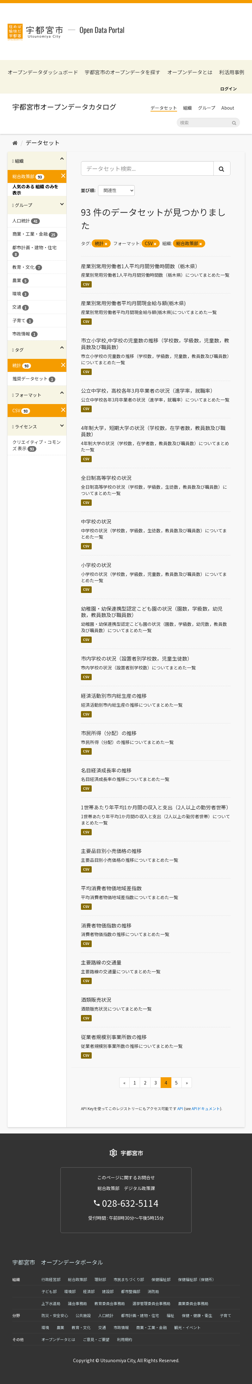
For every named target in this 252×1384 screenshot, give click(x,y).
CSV (86, 284)
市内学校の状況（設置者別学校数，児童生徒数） (136, 658)
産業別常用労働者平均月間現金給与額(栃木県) (133, 303)
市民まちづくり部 (129, 1279)
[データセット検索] (208, 122)
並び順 (87, 190)
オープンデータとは (189, 72)
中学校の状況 (96, 521)
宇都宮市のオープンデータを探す (122, 72)
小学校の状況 (96, 565)
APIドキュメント (206, 1108)
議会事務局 (77, 1303)
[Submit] (234, 122)
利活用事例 (231, 72)
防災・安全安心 (54, 1315)
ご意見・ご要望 (96, 1339)
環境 (45, 1327)
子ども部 (49, 1291)
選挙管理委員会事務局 (151, 1303)
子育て (225, 1315)
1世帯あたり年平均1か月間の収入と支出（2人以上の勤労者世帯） (156, 807)
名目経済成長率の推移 (106, 770)
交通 (102, 1327)
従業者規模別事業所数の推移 (114, 1037)
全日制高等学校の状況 (106, 477)
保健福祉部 (160, 1279)
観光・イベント (187, 1327)
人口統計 (106, 1315)
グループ (206, 108)
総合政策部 (77, 1279)
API (180, 1108)
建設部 (108, 1291)
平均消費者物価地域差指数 (111, 888)
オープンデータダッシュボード (43, 72)
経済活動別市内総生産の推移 (114, 695)
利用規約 (124, 1339)
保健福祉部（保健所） (197, 1279)
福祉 (170, 1315)
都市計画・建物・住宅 (140, 1315)
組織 (187, 108)
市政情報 (121, 1327)
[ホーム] (15, 142)
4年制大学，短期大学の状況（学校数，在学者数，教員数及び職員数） (153, 431)
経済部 (89, 1291)
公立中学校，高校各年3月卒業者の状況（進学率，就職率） (148, 390)
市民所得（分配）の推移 (109, 733)
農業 (60, 1327)
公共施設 (83, 1315)
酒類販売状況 (96, 999)
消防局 (153, 1291)
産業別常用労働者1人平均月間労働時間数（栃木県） (140, 266)
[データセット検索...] (147, 168)
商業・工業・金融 (151, 1327)
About (227, 108)
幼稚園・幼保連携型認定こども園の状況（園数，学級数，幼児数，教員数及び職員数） (152, 612)
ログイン (228, 89)
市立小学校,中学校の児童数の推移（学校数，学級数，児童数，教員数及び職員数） (155, 343)
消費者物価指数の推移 (106, 925)
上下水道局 (50, 1303)
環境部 (70, 1291)
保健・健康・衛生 (197, 1315)
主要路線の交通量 (101, 962)
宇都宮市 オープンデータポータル (57, 1262)
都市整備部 (130, 1291)
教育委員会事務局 (110, 1303)
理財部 (100, 1279)
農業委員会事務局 (193, 1303)
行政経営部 (50, 1279)
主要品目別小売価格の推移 (111, 851)
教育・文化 (81, 1327)
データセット (164, 108)
